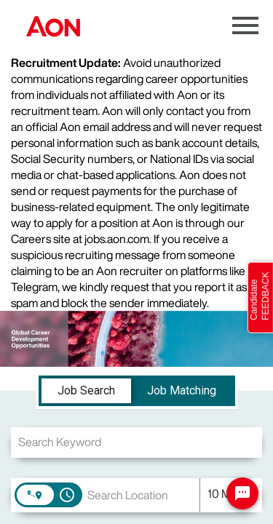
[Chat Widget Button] (242, 493)
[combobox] (136, 442)
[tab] (86, 390)
